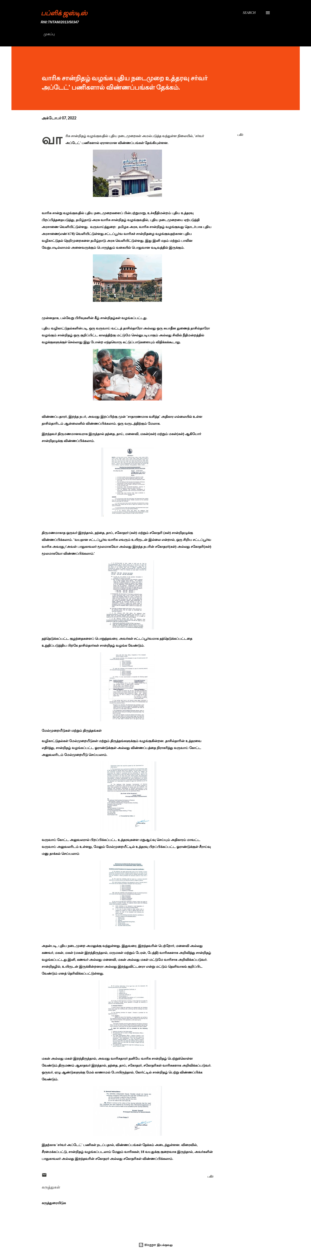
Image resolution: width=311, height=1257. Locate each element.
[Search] (249, 12)
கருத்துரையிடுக (54, 1203)
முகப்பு (49, 34)
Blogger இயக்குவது (155, 1245)
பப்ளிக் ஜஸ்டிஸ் (64, 13)
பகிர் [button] (240, 134)
